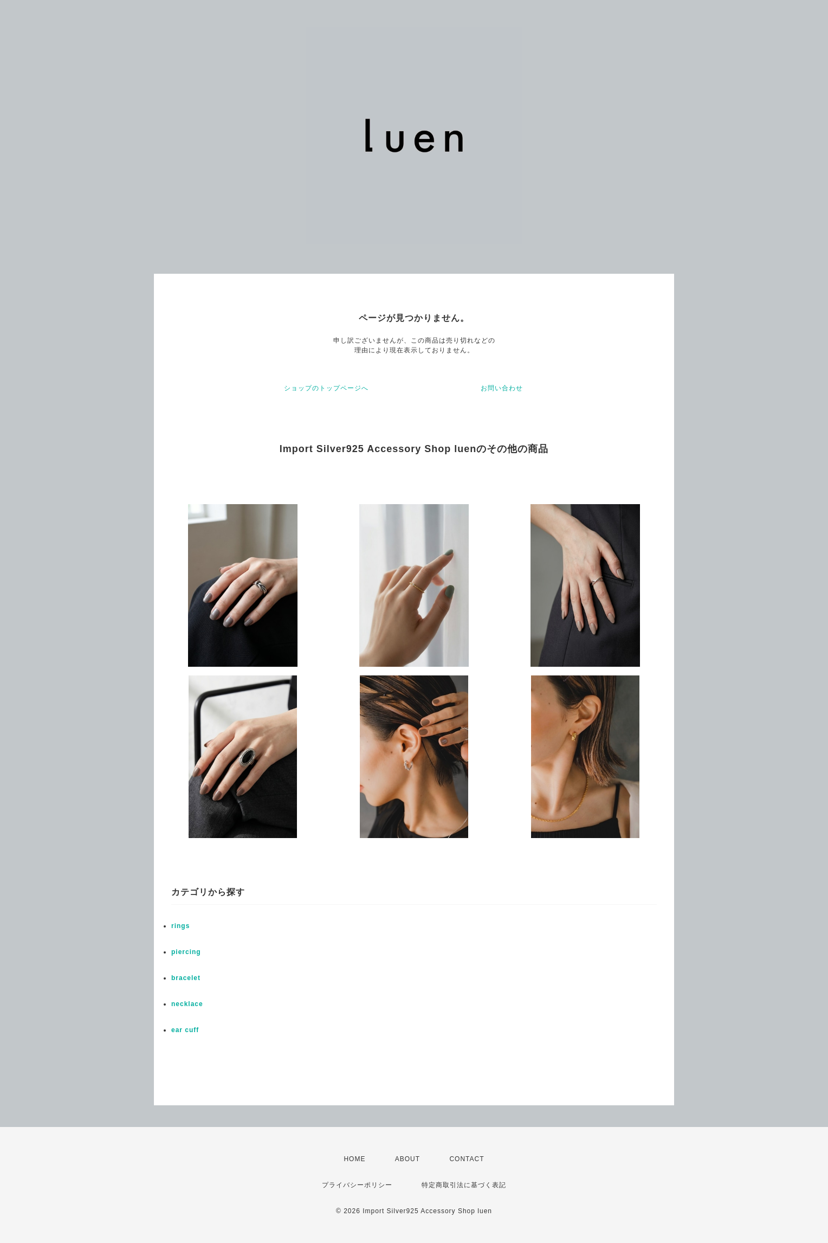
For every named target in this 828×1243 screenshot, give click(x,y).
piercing (186, 952)
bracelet (185, 978)
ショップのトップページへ (326, 388)
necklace (187, 1004)
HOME (354, 1159)
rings (180, 926)
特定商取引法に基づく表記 (464, 1185)
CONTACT (466, 1159)
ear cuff (185, 1030)
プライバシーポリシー (357, 1185)
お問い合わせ (502, 388)
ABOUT (407, 1159)
